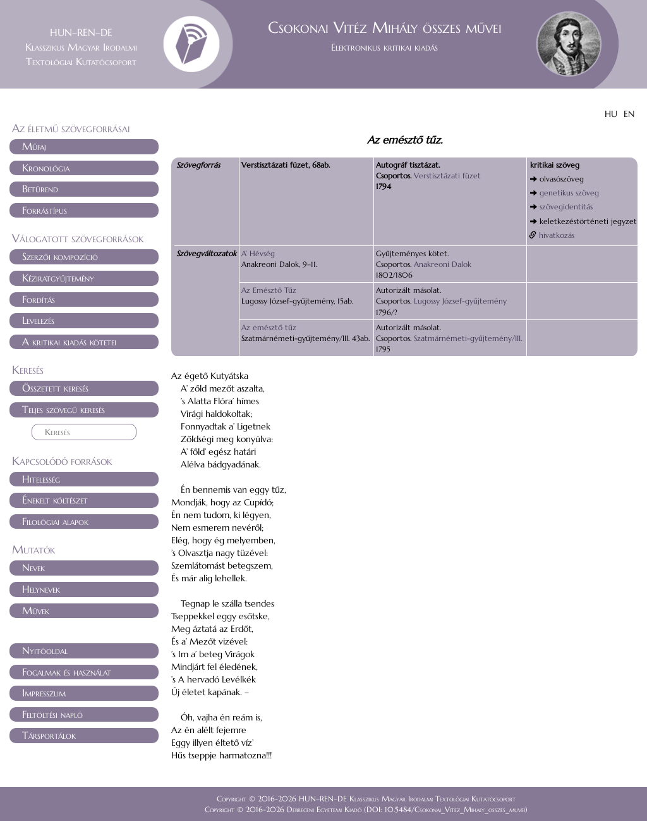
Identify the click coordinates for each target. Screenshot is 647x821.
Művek (35, 610)
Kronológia (46, 167)
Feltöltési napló (52, 714)
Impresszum (44, 692)
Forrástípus (44, 210)
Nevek (33, 567)
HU (611, 114)
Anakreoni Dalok (442, 264)
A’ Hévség (258, 253)
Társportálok (49, 735)
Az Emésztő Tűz (268, 290)
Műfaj (34, 146)
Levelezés (38, 320)
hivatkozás (556, 235)
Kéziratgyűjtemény (58, 277)
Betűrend (40, 188)
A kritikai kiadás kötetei (69, 341)
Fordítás (38, 299)
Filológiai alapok (55, 521)
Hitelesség (41, 478)
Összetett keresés (55, 387)
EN (629, 114)
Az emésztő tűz (268, 327)
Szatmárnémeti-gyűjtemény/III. (468, 338)
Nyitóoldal (45, 650)
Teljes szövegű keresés (63, 409)
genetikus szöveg (569, 192)
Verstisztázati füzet (447, 175)
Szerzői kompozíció (60, 256)
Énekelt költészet (55, 499)
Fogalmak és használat (66, 671)
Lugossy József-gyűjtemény (460, 301)
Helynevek (41, 589)
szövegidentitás (566, 206)
